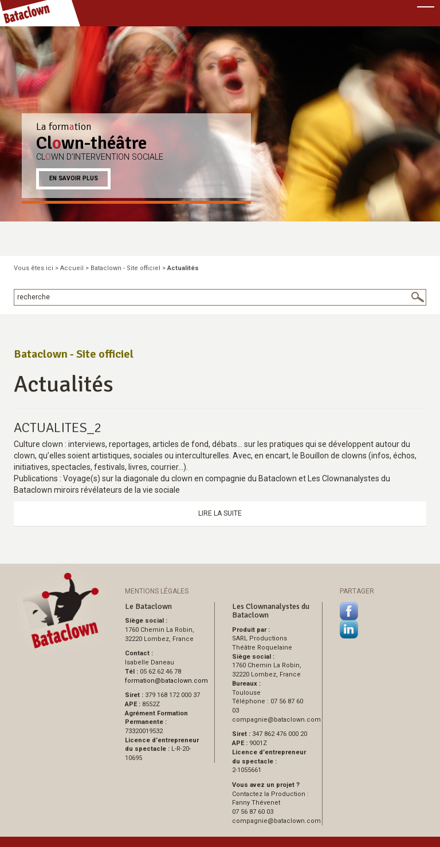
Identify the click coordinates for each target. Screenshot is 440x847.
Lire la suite (220, 513)
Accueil (72, 268)
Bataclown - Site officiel (125, 268)
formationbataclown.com (166, 680)
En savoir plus (73, 178)
